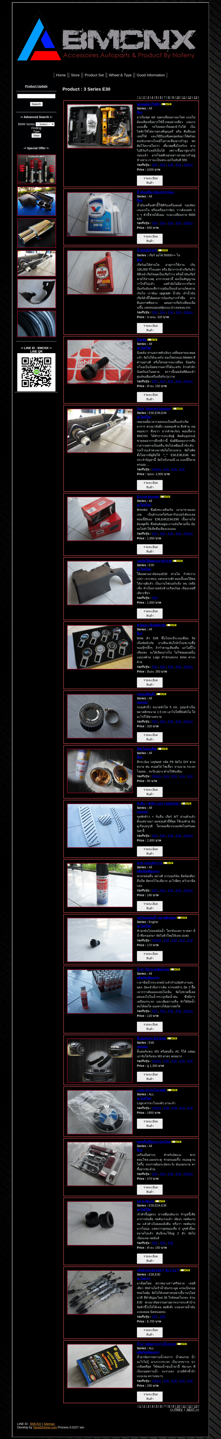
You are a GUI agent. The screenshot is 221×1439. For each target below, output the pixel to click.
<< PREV (176, 1409)
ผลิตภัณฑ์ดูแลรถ (148, 871)
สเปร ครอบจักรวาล (150, 863)
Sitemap (49, 1424)
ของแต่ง (142, 702)
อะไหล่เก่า (143, 1278)
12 (189, 97)
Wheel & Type (120, 75)
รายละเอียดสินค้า (150, 180)
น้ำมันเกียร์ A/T (147, 250)
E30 (155, 165)
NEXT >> (192, 1409)
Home (61, 75)
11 (184, 97)
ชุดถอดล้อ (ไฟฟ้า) (148, 104)
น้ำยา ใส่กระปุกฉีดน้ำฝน (153, 969)
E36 (170, 165)
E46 (178, 165)
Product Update (36, 86)
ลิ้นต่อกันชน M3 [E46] (151, 1038)
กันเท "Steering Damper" (154, 408)
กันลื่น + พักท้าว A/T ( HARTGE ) (158, 803)
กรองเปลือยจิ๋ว (146, 694)
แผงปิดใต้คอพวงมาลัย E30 (154, 561)
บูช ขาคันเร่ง (146, 1201)
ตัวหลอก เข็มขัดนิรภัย (151, 625)
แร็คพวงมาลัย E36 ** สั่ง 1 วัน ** (158, 1270)
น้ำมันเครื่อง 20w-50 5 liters (155, 192)
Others (188, 165)
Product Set (94, 75)
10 (178, 97)
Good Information (151, 75)
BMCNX (35, 1424)
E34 (162, 165)
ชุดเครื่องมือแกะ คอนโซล (153, 1142)
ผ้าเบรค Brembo (148, 496)
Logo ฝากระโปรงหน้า (152, 1090)
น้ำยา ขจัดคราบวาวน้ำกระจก (156, 1344)
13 (195, 97)
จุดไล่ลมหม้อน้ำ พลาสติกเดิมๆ (156, 918)
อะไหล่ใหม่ (144, 348)
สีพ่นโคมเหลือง (147, 749)
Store (75, 75)
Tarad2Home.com (45, 1427)
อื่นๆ (139, 112)
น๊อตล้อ (142, 339)
